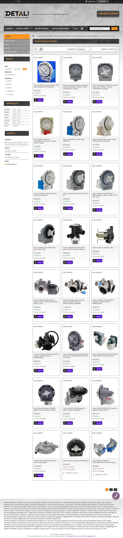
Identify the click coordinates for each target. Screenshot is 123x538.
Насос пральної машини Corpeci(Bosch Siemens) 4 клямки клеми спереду (45, 141)
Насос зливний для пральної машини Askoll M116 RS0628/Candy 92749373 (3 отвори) (75, 355)
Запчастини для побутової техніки (65, 36)
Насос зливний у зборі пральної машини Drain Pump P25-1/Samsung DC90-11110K (46, 301)
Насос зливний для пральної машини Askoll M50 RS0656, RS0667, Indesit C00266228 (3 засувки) (75, 86)
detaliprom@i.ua (12, 164)
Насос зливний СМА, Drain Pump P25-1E (76, 194)
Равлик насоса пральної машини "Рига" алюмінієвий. (45, 461)
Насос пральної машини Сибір (103, 247)
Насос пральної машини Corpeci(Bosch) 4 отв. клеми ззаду (104, 461)
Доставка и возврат (11, 51)
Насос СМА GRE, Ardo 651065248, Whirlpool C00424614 (45, 194)
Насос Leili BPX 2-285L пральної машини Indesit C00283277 (74, 409)
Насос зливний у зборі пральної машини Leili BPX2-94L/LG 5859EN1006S (103, 301)
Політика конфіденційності (89, 536)
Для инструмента (41, 28)
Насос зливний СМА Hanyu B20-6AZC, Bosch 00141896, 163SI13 (74, 248)
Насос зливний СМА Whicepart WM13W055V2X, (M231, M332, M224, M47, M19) (105, 195)
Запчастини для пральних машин (87, 36)
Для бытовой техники (60, 28)
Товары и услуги (22, 28)
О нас (75, 28)
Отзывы (7, 48)
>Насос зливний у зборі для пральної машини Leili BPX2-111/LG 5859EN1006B (46, 355)
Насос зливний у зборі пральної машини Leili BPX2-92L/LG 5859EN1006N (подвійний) (73, 301)
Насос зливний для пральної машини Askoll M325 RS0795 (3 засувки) (105, 355)
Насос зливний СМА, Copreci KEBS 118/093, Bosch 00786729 (104, 140)
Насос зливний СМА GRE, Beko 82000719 (73, 140)
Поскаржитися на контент (74, 536)
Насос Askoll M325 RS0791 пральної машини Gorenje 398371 (105, 409)
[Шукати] (114, 28)
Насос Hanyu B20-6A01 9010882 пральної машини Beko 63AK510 (44, 409)
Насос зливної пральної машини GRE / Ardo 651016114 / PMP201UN (46, 86)
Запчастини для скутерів (45, 36)
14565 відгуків (91, 1)
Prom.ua (70, 534)
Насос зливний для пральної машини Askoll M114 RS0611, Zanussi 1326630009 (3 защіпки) (105, 86)
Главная (9, 28)
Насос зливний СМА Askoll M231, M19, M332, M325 (45, 248)
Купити (40, 100)
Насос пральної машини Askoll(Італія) (75, 460)
